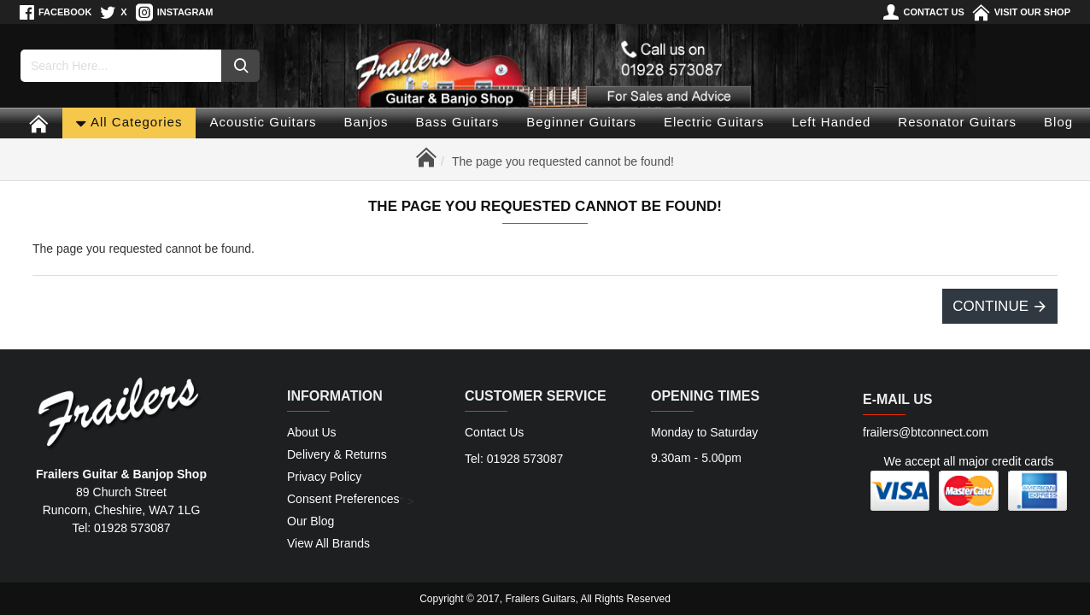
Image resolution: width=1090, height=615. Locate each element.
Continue (990, 306)
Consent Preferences (343, 499)
